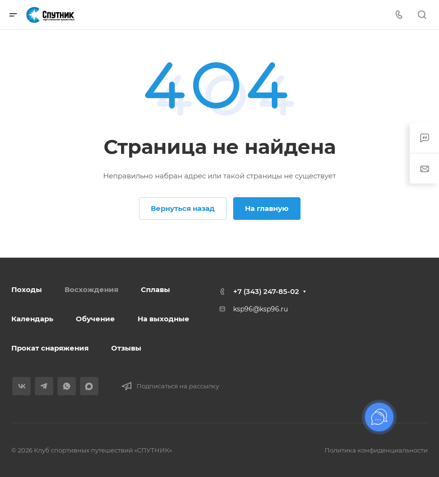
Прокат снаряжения (50, 347)
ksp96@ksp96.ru (260, 309)
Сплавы (155, 289)
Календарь (32, 318)
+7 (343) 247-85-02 (266, 291)
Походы (26, 289)
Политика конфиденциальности (376, 450)
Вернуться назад (183, 208)
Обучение (95, 318)
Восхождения (91, 289)
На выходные (163, 318)
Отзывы (126, 347)
